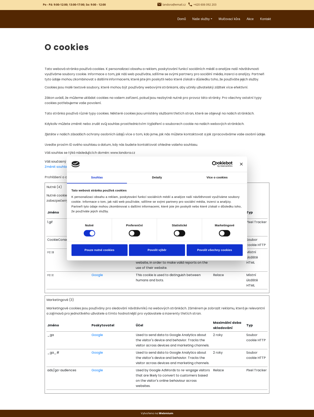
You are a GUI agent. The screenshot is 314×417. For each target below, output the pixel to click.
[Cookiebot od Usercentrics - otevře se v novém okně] (214, 164)
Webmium (166, 413)
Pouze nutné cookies (99, 250)
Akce (250, 19)
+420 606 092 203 (204, 4)
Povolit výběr (157, 250)
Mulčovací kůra (229, 19)
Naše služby (201, 19)
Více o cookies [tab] (217, 177)
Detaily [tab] (157, 177)
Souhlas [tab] (97, 177)
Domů (181, 19)
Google (97, 275)
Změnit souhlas (56, 166)
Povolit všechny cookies (214, 250)
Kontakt (265, 19)
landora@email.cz (174, 4)
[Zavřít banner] (241, 164)
